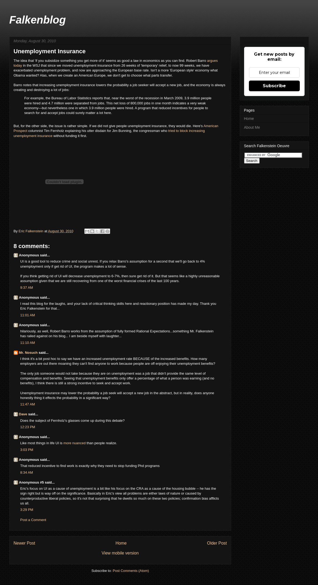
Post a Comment (33, 520)
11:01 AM (27, 315)
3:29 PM (26, 510)
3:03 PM (26, 450)
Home (121, 543)
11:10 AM (27, 343)
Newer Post (24, 543)
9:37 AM (26, 288)
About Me (252, 127)
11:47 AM (27, 404)
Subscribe (274, 85)
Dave (23, 414)
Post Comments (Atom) (131, 571)
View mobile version (120, 553)
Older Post (217, 543)
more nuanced (74, 443)
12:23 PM (27, 427)
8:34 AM (26, 472)
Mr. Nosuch (28, 353)
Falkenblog (37, 20)
